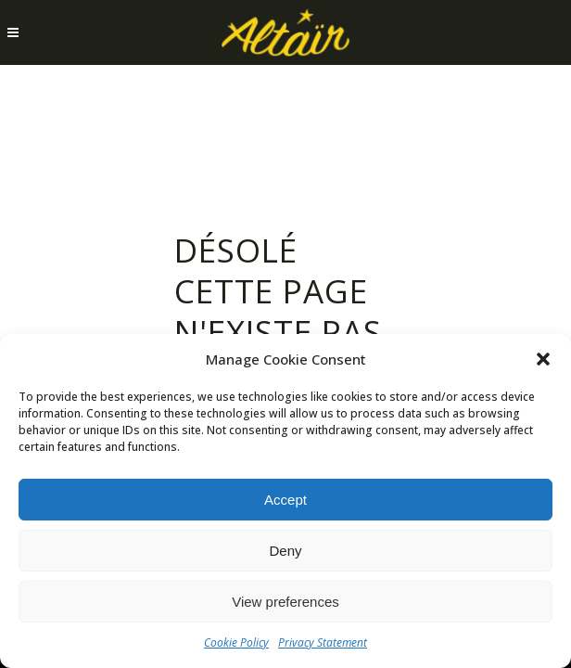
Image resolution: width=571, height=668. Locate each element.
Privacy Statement (322, 642)
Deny (285, 551)
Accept (285, 499)
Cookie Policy (236, 642)
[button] (543, 359)
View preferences (285, 602)
